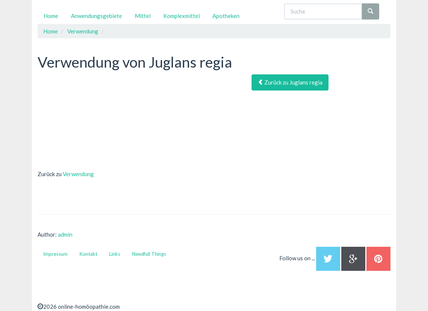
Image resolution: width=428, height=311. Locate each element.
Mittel (143, 15)
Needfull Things (149, 254)
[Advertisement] (94, 121)
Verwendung (78, 174)
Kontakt (88, 254)
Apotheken (226, 15)
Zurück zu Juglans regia (290, 82)
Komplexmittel (181, 15)
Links (114, 254)
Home (51, 15)
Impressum (55, 254)
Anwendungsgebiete (96, 15)
